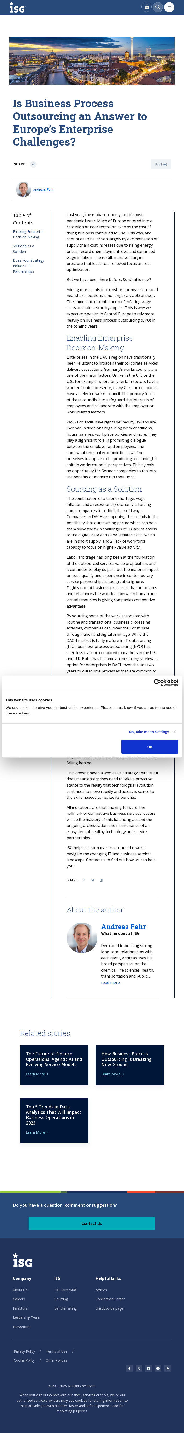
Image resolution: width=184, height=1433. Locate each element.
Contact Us (91, 1223)
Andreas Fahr (43, 189)
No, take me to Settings (149, 732)
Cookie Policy (24, 1360)
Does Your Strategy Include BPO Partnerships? (28, 266)
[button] (110, 982)
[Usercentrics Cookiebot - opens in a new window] (157, 682)
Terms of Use (56, 1351)
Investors (20, 1308)
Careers (19, 1299)
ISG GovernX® (65, 1290)
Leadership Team (26, 1317)
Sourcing (61, 1299)
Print (161, 164)
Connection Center (110, 1299)
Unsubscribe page (109, 1308)
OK (150, 747)
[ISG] (23, 7)
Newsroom (21, 1326)
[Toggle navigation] (169, 7)
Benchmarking (65, 1308)
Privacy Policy (24, 1351)
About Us (20, 1290)
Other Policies (56, 1360)
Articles (101, 1290)
